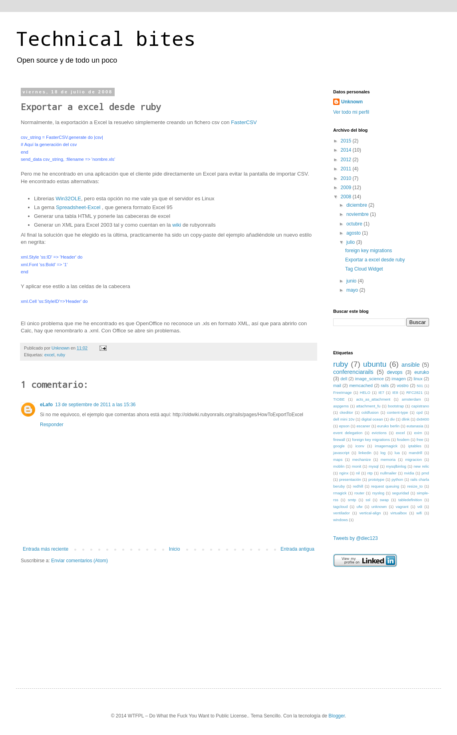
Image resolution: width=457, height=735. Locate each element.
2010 (347, 178)
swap (384, 500)
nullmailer (388, 473)
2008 (347, 197)
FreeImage (342, 392)
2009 (347, 187)
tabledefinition (410, 500)
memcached (361, 385)
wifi (419, 513)
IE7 (381, 392)
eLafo (46, 404)
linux (417, 378)
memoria (388, 459)
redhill (358, 486)
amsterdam (411, 399)
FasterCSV (244, 122)
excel (49, 354)
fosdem (403, 439)
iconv (359, 446)
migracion (413, 459)
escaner (363, 426)
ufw (360, 506)
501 (420, 385)
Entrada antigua (297, 549)
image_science (369, 378)
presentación (350, 479)
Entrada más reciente (45, 549)
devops (395, 372)
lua (397, 452)
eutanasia (415, 426)
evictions (379, 433)
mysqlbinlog (396, 466)
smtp (352, 500)
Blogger (336, 716)
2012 (347, 159)
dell (343, 378)
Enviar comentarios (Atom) (79, 560)
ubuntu (375, 364)
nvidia (409, 473)
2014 (347, 150)
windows (340, 520)
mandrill (415, 452)
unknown (379, 506)
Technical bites (106, 38)
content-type (397, 412)
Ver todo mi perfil (351, 112)
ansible (410, 365)
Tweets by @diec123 (355, 538)
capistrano (420, 406)
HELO (365, 392)
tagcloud (340, 506)
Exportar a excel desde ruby (375, 260)
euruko (421, 372)
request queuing (385, 486)
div (392, 419)
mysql (374, 466)
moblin (338, 466)
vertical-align (370, 513)
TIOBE (339, 399)
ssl (368, 500)
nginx (343, 473)
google (339, 446)
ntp (369, 473)
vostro (402, 385)
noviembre (358, 214)
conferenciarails (353, 372)
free (420, 439)
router (359, 493)
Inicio (174, 549)
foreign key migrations (368, 250)
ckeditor (346, 412)
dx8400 (423, 419)
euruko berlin (388, 426)
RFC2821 (414, 392)
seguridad (400, 493)
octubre (355, 224)
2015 (347, 141)
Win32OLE (68, 199)
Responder (52, 424)
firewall (339, 439)
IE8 (395, 392)
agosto (354, 233)
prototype (376, 479)
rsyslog (378, 493)
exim (418, 433)
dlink (406, 419)
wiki (176, 225)
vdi (419, 506)
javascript (341, 452)
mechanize (361, 459)
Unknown (352, 102)
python (397, 479)
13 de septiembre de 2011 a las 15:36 (95, 404)
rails (385, 385)
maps (337, 459)
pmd (425, 473)
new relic (421, 466)
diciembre (357, 205)
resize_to (415, 486)
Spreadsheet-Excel (78, 207)
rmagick (340, 493)
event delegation (347, 433)
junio (352, 281)
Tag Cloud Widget (364, 269)
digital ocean (372, 419)
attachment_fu (368, 406)
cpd (419, 412)
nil (358, 473)
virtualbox (398, 513)
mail (337, 385)
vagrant (401, 506)
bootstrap (396, 406)
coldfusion (370, 412)
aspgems (341, 406)
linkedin (365, 452)
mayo (353, 290)
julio (351, 242)
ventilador (341, 513)
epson (344, 426)
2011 (347, 169)
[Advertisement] (373, 621)
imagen (398, 378)
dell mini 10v (344, 419)
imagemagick (386, 446)
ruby (61, 354)
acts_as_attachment (373, 399)
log (382, 452)
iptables (414, 446)
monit (356, 466)
